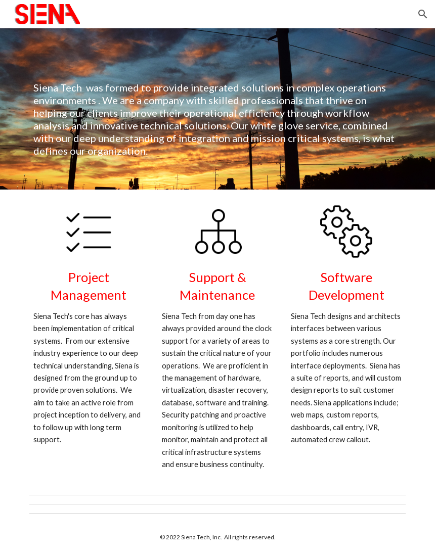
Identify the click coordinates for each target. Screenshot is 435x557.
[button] (423, 14)
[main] (217, 109)
